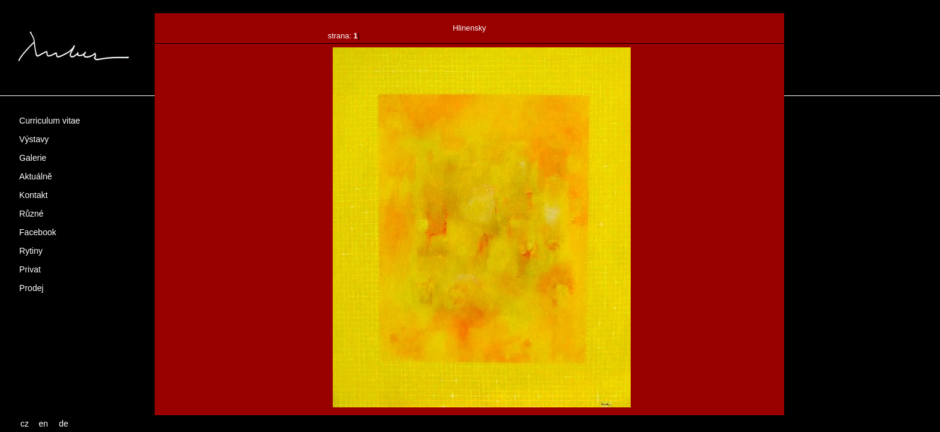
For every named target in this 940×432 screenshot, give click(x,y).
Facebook (37, 232)
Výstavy (34, 139)
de (63, 423)
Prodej (31, 288)
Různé (31, 213)
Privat (30, 269)
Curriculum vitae (49, 120)
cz (24, 423)
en (44, 423)
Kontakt (33, 195)
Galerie (32, 158)
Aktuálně (35, 176)
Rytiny (31, 251)
